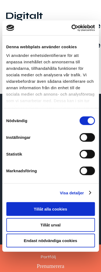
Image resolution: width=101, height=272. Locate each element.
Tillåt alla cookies (50, 209)
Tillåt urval (50, 224)
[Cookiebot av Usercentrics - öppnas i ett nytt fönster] (72, 27)
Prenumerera (50, 266)
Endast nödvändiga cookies (50, 240)
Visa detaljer (72, 192)
